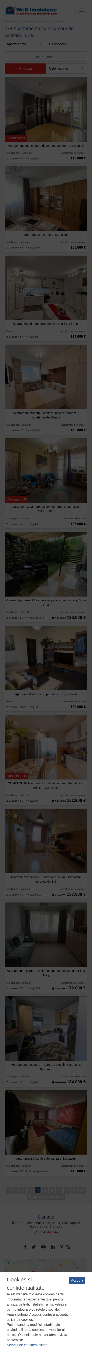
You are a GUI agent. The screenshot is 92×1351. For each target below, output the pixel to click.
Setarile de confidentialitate (27, 1345)
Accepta (77, 1280)
